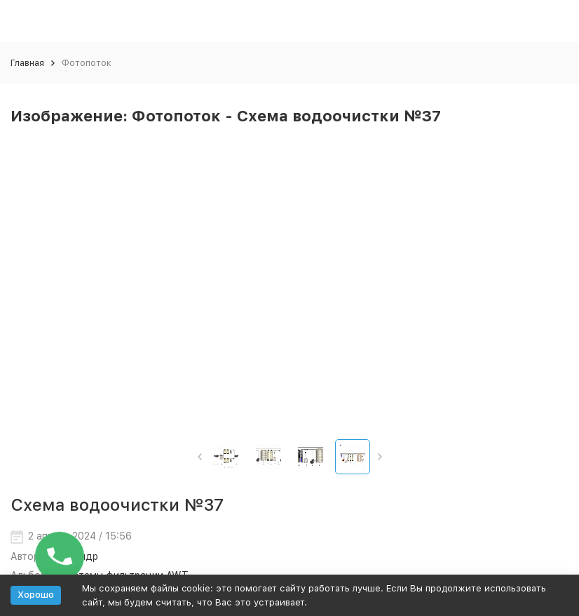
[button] (199, 456)
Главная (27, 63)
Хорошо (36, 594)
